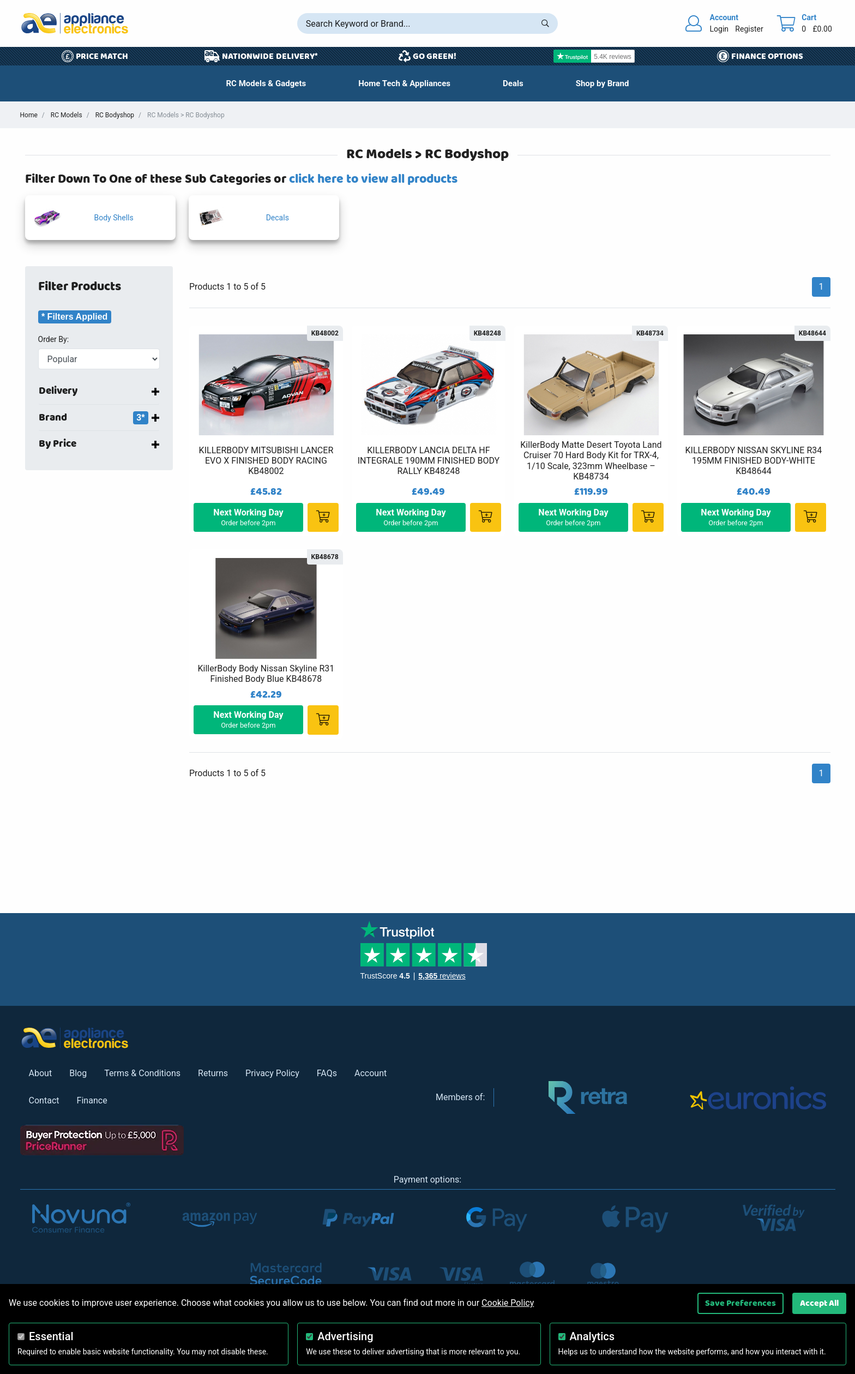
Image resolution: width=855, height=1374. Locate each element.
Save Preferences (740, 1303)
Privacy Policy (272, 1073)
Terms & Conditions (142, 1073)
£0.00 (822, 29)
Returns (213, 1073)
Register (749, 29)
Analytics (592, 1336)
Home (29, 115)
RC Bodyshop (114, 115)
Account (370, 1073)
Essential (51, 1336)
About (40, 1073)
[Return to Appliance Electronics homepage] (74, 23)
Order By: (53, 339)
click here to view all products (373, 179)
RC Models (66, 115)
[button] (513, 83)
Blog (78, 1073)
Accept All (819, 1303)
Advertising (345, 1336)
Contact (44, 1100)
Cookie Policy (507, 1303)
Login (719, 29)
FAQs (327, 1073)
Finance (92, 1100)
